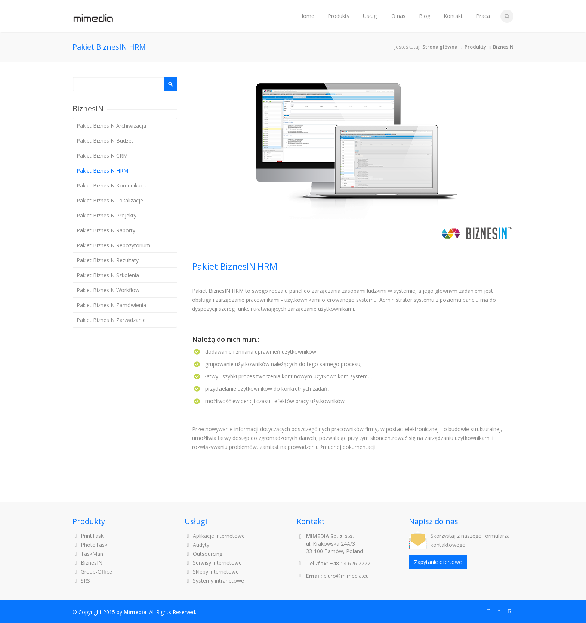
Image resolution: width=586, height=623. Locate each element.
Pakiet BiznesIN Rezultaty (108, 260)
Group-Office (92, 571)
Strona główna (439, 46)
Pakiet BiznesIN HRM (102, 170)
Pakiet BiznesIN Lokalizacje (110, 200)
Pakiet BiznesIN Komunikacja (112, 185)
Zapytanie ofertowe (438, 561)
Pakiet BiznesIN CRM (102, 155)
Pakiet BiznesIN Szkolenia (108, 275)
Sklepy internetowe (212, 571)
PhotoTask (90, 544)
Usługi (370, 15)
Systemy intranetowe (214, 580)
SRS (81, 580)
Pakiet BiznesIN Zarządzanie (111, 319)
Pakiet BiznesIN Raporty (106, 230)
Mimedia (135, 612)
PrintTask (88, 535)
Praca (483, 15)
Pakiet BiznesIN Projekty (106, 215)
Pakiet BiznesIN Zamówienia (111, 305)
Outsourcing (203, 553)
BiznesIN (503, 46)
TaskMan (88, 553)
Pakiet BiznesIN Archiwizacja (111, 125)
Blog (424, 15)
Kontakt (453, 15)
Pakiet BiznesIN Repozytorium (113, 245)
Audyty (197, 544)
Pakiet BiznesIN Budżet (105, 140)
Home (306, 15)
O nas (398, 15)
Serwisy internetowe (213, 562)
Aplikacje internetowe (215, 535)
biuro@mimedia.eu (346, 575)
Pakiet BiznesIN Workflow (108, 290)
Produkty (338, 15)
